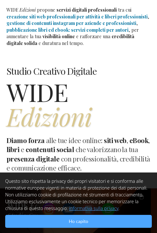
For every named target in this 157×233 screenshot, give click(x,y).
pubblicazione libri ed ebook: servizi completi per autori (67, 30)
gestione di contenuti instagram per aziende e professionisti (71, 23)
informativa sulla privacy (93, 208)
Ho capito (78, 221)
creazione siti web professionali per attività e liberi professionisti (77, 17)
